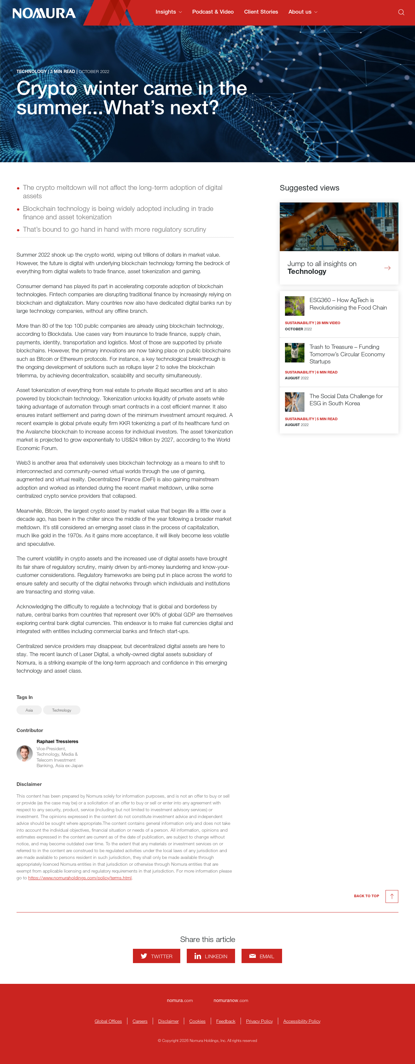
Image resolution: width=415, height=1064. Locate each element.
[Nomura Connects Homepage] (41, 13)
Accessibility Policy (301, 1021)
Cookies (197, 1021)
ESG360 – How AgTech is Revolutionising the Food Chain (348, 303)
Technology (61, 710)
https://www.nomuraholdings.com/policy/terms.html (80, 877)
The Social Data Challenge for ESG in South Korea (346, 399)
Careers (140, 1021)
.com (180, 1000)
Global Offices (108, 1021)
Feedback (225, 1021)
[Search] (401, 12)
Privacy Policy (259, 1021)
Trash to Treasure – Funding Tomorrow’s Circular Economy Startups (347, 354)
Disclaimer (168, 1021)
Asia (29, 710)
